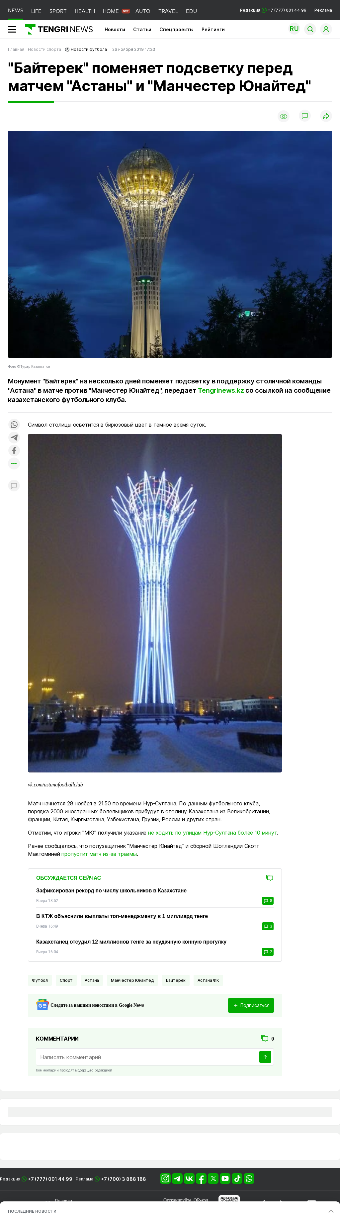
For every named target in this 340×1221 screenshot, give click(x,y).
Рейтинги (213, 29)
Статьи (142, 29)
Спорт (66, 980)
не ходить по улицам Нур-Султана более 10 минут (212, 832)
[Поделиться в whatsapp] (14, 425)
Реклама (323, 10)
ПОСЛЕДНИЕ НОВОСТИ (32, 1211)
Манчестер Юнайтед (132, 980)
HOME (111, 11)
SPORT (58, 11)
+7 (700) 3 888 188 (123, 1179)
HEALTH (85, 11)
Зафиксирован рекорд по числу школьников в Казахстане (111, 890)
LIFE (36, 11)
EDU (191, 11)
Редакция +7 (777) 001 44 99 (273, 10)
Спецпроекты (176, 29)
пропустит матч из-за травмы (99, 854)
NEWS (15, 10)
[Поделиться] (326, 116)
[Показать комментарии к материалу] (14, 485)
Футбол (40, 980)
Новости (115, 29)
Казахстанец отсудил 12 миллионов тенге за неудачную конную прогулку (131, 942)
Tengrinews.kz (221, 390)
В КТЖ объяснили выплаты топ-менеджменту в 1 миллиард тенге (122, 916)
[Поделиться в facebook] (14, 451)
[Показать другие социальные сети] (14, 464)
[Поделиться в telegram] (14, 438)
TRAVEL (168, 11)
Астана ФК (208, 980)
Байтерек (176, 980)
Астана (92, 980)
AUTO (142, 11)
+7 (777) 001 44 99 (50, 1179)
